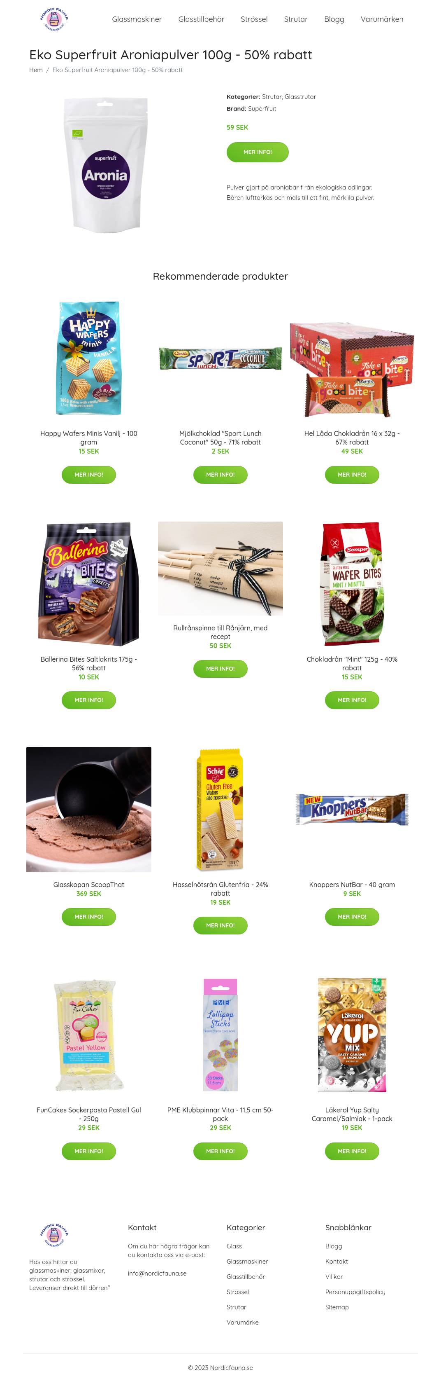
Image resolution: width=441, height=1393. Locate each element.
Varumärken (382, 24)
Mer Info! (258, 162)
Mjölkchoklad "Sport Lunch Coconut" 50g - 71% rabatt (220, 448)
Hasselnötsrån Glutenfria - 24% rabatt (220, 900)
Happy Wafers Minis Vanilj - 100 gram (88, 448)
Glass (234, 1257)
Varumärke (243, 1333)
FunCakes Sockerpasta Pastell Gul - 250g (89, 1125)
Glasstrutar (300, 108)
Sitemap (337, 1318)
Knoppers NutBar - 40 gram (352, 896)
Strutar (296, 24)
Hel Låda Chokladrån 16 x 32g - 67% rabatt (352, 448)
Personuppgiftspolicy (355, 1303)
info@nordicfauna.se (157, 1284)
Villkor (334, 1288)
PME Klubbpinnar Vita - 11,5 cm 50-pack (220, 1125)
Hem (36, 81)
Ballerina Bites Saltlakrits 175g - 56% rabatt (89, 674)
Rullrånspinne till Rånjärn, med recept (220, 642)
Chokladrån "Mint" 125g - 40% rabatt (352, 674)
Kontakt (336, 1272)
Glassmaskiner (137, 24)
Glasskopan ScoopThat (88, 896)
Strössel (254, 24)
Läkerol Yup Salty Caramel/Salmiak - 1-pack (352, 1125)
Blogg (334, 24)
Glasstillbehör (202, 24)
